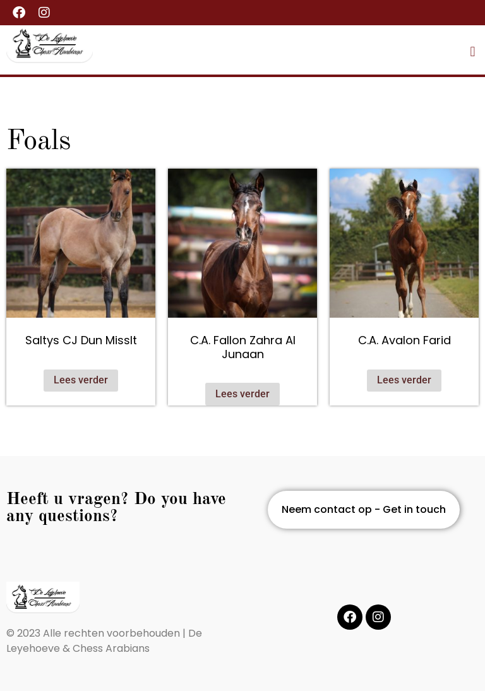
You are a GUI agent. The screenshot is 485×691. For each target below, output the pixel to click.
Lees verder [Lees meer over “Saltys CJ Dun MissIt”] (81, 380)
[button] (473, 51)
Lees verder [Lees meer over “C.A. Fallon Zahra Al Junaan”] (242, 394)
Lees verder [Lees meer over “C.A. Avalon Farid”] (404, 380)
